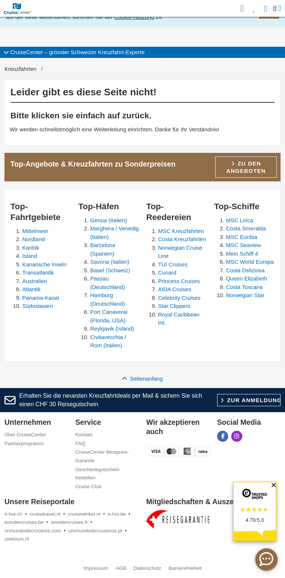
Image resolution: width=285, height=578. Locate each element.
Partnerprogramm (24, 443)
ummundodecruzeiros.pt (95, 530)
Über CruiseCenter (25, 434)
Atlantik (31, 289)
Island (29, 256)
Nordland (33, 239)
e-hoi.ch (13, 514)
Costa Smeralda (246, 228)
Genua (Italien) (108, 220)
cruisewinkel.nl (84, 514)
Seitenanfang (142, 378)
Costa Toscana (244, 287)
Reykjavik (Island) (112, 328)
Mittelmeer (35, 231)
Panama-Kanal (40, 298)
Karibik (30, 247)
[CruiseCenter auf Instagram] (236, 436)
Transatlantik (38, 272)
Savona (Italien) (109, 262)
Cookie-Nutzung (134, 17)
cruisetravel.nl (45, 514)
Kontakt (83, 434)
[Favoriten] (254, 8)
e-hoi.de (117, 514)
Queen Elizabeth (246, 278)
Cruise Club (88, 486)
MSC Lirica (239, 220)
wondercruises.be (24, 522)
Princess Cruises (179, 281)
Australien (34, 281)
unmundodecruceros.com (32, 530)
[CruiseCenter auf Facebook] (222, 436)
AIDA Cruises (174, 289)
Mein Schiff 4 (242, 253)
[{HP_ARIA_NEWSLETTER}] (242, 8)
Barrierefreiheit (185, 568)
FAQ (80, 443)
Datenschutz (147, 568)
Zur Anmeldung (250, 400)
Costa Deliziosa (245, 270)
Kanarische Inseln (44, 264)
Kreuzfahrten (20, 69)
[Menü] (279, 8)
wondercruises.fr (69, 522)
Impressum (95, 568)
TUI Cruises (172, 264)
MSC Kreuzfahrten (181, 231)
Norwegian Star (245, 295)
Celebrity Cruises (179, 298)
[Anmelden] (266, 8)
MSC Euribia (241, 237)
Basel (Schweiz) (110, 270)
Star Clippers (174, 306)
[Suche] (274, 8)
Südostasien (37, 306)
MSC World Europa (250, 262)
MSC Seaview (243, 245)
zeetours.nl (16, 539)
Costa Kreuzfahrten (182, 239)
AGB (120, 568)
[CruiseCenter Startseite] (19, 8)
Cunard (167, 272)
